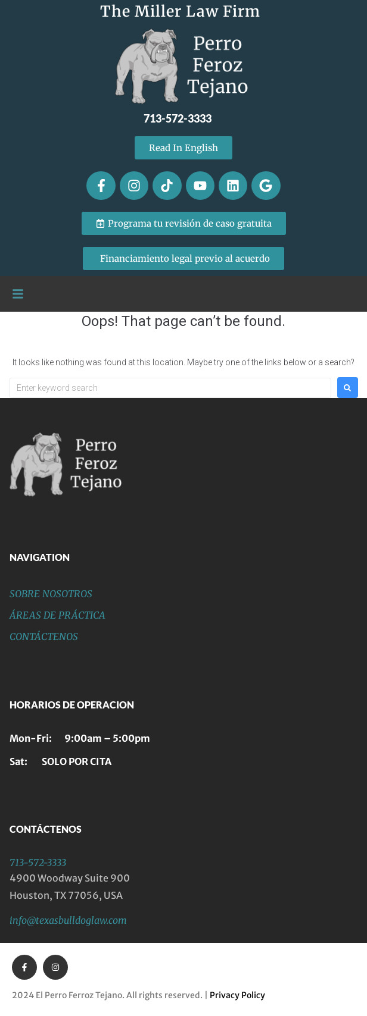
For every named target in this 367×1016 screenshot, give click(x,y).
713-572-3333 (38, 862)
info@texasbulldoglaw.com (68, 920)
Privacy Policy (237, 995)
